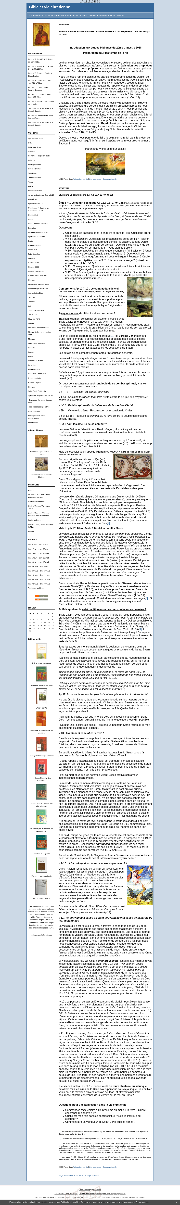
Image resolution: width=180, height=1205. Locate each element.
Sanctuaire (32, 173)
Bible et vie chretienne (49, 7)
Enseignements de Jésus (38, 232)
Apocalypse (33, 199)
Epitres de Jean (34, 147)
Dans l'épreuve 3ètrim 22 (38, 224)
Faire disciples (34, 254)
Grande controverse (36, 271)
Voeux (30, 182)
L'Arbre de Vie (41, 708)
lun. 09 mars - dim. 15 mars (39, 579)
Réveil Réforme (34, 169)
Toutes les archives (36, 588)
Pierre (30, 356)
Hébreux (31, 280)
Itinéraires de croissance (41, 663)
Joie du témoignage (36, 310)
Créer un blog (84, 1190)
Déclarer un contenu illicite (46, 1197)
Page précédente (66, 1175)
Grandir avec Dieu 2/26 (37, 276)
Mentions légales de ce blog (69, 1197)
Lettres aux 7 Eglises (41, 854)
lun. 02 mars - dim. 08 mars (39, 584)
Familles (31, 258)
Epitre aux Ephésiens (36, 237)
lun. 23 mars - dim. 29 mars (39, 571)
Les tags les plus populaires (114, 1193)
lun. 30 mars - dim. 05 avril (39, 566)
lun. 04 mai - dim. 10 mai (38, 545)
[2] (108, 523)
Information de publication (38, 284)
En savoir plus (142, 1202)
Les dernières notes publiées (90, 1193)
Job (29, 306)
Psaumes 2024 (34, 369)
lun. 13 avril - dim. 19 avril (38, 558)
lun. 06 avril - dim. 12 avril (38, 562)
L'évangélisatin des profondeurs (41, 756)
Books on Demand (35, 520)
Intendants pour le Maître (38, 289)
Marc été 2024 (34, 319)
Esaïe (30, 241)
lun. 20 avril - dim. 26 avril (38, 553)
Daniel (30, 219)
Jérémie (31, 302)
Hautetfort (97, 1190)
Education (32, 228)
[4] (140, 629)
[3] (146, 598)
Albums (31, 532)
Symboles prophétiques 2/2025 (40, 395)
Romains (31, 387)
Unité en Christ (34, 411)
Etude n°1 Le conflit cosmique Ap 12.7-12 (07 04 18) (86, 195)
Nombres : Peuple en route (39, 156)
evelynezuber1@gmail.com (41, 935)
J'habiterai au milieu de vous (41, 685)
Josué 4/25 (32, 315)
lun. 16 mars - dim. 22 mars (39, 575)
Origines (31, 160)
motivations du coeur (36, 343)
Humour (31, 490)
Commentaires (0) (110, 179)
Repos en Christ (34, 378)
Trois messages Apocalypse (39, 407)
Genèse (31, 151)
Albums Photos (35, 430)
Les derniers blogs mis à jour (65, 1193)
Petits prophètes (34, 164)
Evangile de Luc (34, 245)
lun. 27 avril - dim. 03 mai (38, 549)
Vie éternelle (33, 423)
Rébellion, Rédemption (37, 374)
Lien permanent (95, 179)
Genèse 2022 (33, 267)
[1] (111, 335)
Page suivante (93, 1175)
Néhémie (32, 348)
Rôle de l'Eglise (34, 382)
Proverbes (32, 365)
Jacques (31, 297)
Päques (31, 352)
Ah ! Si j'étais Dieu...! (41, 899)
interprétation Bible (35, 293)
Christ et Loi (33, 215)
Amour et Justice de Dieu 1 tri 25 (41, 195)
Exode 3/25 (32, 250)
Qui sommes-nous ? (36, 139)
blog (142, 1197)
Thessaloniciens (34, 177)
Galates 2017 (33, 263)
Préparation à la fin (35, 361)
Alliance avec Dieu (35, 190)
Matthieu (31, 323)
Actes (30, 186)
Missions (31, 339)
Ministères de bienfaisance (39, 328)
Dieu (30, 143)
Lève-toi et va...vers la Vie (41, 876)
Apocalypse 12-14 (35, 203)
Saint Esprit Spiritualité (37, 391)
